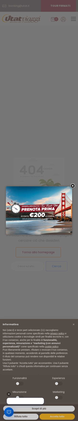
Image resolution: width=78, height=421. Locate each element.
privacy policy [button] (57, 338)
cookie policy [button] (51, 351)
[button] (73, 329)
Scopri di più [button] (39, 413)
